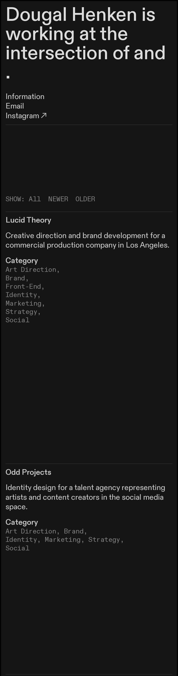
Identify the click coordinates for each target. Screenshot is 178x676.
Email (15, 106)
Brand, (76, 531)
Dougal (36, 15)
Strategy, (23, 311)
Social (17, 320)
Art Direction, (33, 531)
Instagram (27, 116)
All (35, 199)
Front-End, (25, 286)
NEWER (58, 199)
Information (25, 97)
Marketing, (25, 303)
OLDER (85, 199)
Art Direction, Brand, (33, 273)
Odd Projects (28, 472)
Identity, (23, 295)
